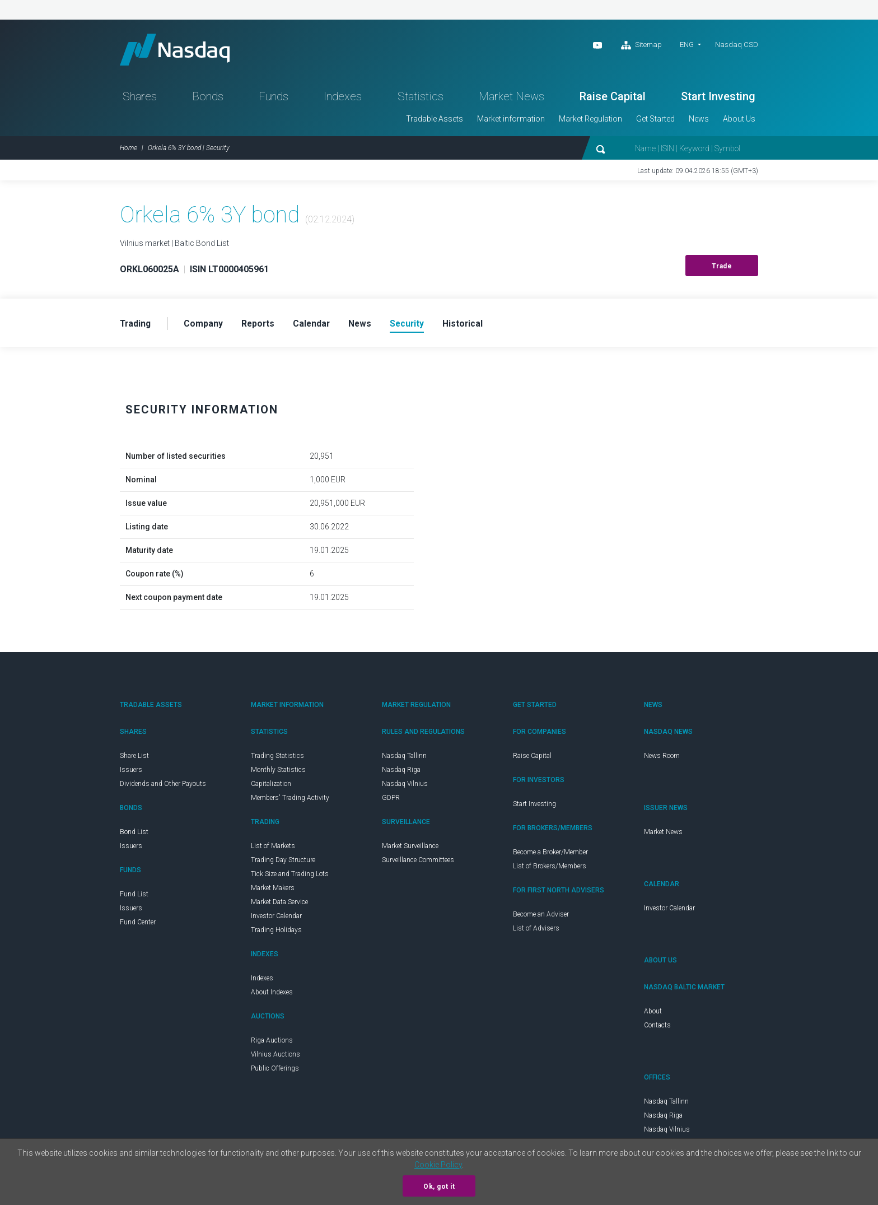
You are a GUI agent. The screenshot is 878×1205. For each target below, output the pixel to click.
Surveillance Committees (418, 863)
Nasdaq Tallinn (404, 758)
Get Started (655, 121)
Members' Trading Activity (290, 800)
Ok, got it (439, 1186)
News (699, 121)
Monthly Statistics (278, 772)
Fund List (134, 897)
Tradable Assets (434, 121)
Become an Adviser (541, 917)
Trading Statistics (277, 758)
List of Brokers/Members (549, 869)
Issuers (131, 772)
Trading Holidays (276, 933)
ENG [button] (687, 44)
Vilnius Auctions (275, 1057)
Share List (134, 758)
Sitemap (641, 45)
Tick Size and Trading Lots (290, 877)
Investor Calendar (276, 919)
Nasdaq (178, 51)
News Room (662, 758)
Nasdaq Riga (401, 772)
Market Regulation (590, 121)
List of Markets (273, 849)
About (653, 1014)
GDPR (391, 800)
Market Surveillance (410, 849)
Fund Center (138, 925)
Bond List (134, 835)
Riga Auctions (272, 1043)
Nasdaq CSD (736, 44)
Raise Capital (613, 98)
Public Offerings (275, 1071)
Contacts (657, 1028)
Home (128, 150)
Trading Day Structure (283, 863)
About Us (739, 121)
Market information (511, 121)
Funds (273, 98)
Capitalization (271, 786)
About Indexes (272, 995)
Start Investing (718, 98)
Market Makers (273, 891)
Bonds (207, 98)
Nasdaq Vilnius (405, 786)
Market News (511, 98)
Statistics (420, 98)
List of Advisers (536, 931)
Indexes (343, 98)
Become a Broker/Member (550, 855)
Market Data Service (279, 905)
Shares (140, 98)
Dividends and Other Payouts (163, 786)
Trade (722, 268)
